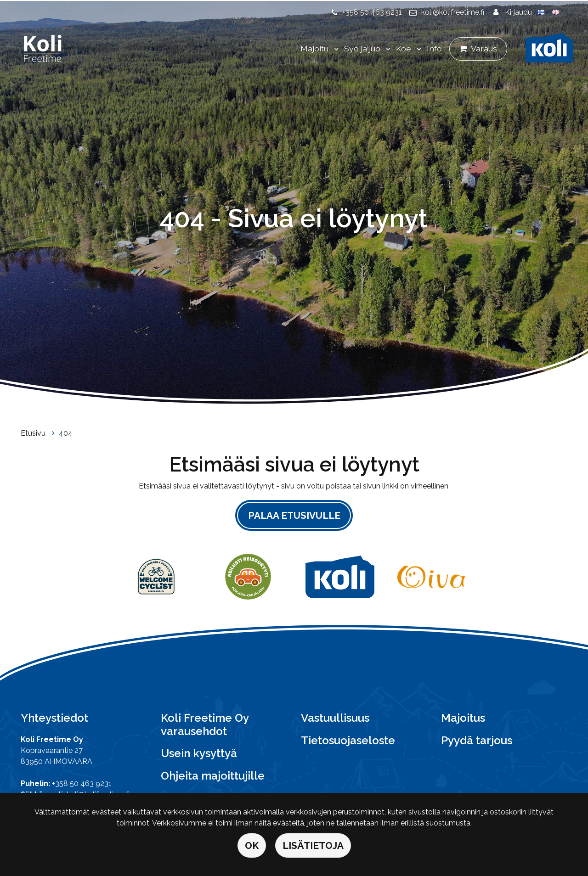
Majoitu (315, 48)
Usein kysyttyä (199, 753)
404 (66, 433)
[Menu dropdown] (334, 49)
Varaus (484, 48)
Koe (404, 48)
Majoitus (463, 717)
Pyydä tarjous (476, 740)
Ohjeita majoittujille (213, 775)
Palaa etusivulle (294, 515)
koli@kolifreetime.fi (452, 12)
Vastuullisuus (335, 717)
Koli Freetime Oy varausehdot (205, 724)
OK (252, 845)
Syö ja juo (363, 48)
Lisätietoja (313, 845)
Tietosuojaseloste (348, 740)
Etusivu (34, 433)
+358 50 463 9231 (372, 12)
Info (434, 48)
